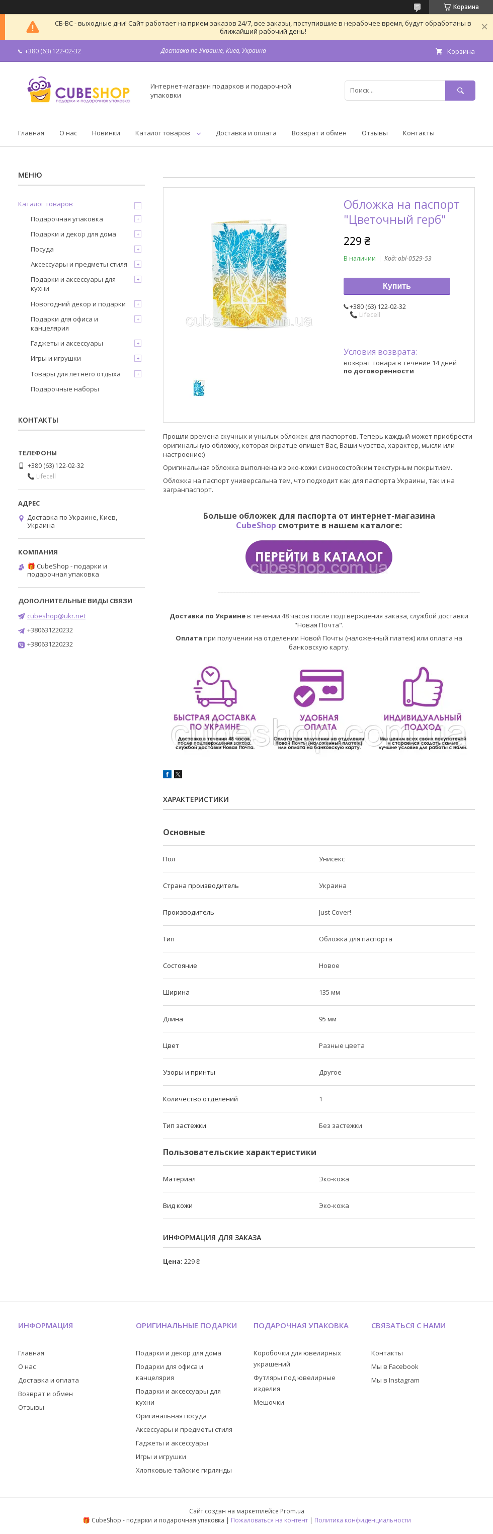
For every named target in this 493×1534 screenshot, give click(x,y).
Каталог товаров (162, 132)
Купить (397, 286)
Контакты (419, 132)
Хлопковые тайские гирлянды (184, 1470)
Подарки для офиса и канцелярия (64, 323)
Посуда (42, 249)
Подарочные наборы (65, 388)
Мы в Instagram (395, 1380)
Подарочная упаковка (67, 218)
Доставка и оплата (246, 132)
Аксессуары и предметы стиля (79, 264)
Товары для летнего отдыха (76, 373)
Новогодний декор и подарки (78, 303)
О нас (68, 132)
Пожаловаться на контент (269, 1520)
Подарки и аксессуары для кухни (73, 284)
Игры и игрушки (56, 358)
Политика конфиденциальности (362, 1520)
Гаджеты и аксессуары (67, 343)
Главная (31, 132)
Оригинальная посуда (171, 1415)
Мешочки (269, 1402)
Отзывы (375, 132)
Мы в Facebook (395, 1366)
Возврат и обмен (319, 132)
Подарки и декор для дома (73, 233)
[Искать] (460, 90)
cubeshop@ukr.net (56, 616)
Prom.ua (292, 1511)
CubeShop (256, 525)
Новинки (106, 132)
